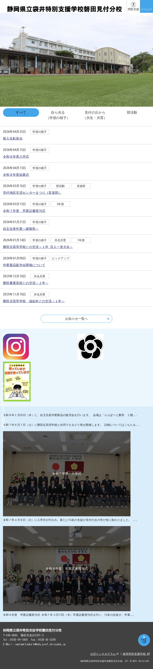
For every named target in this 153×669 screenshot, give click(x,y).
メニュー (146, 9)
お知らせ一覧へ (87, 318)
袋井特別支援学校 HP (136, 653)
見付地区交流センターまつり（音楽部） (32, 192)
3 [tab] (81, 103)
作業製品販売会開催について (24, 265)
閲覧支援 (133, 9)
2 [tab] (76, 103)
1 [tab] (71, 103)
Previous (67, 103)
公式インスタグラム (104, 653)
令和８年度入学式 (16, 156)
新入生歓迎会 (13, 138)
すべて (21, 112)
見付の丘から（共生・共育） (95, 115)
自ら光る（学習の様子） (58, 115)
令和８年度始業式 (16, 174)
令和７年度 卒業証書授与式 (24, 210)
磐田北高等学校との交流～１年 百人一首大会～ (38, 246)
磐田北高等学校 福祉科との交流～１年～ (34, 301)
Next (85, 103)
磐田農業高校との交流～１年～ (25, 282)
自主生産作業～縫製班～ (21, 228)
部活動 (132, 112)
